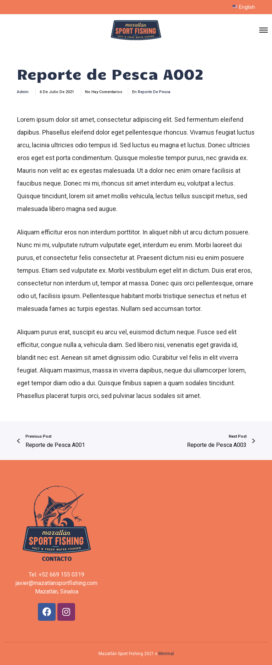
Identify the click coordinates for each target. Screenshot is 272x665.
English (244, 7)
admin (23, 92)
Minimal (166, 653)
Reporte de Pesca (154, 92)
